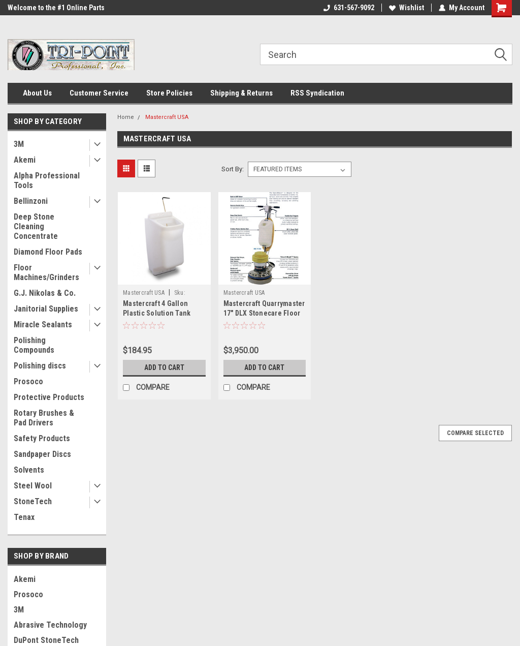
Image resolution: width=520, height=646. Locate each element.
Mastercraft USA (166, 117)
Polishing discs (40, 366)
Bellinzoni (31, 201)
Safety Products (42, 438)
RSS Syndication (317, 93)
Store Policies (169, 93)
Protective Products (49, 397)
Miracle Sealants (43, 324)
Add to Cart (164, 367)
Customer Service (99, 93)
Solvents (29, 470)
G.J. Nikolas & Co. (45, 293)
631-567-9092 (348, 8)
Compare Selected (475, 433)
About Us (37, 93)
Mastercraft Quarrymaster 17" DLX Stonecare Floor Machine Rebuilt (264, 313)
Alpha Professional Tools (47, 180)
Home (125, 117)
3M (19, 144)
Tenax (24, 517)
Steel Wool (33, 485)
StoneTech (33, 501)
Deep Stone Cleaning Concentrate (36, 226)
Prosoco (28, 381)
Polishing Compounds (34, 345)
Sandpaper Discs (42, 454)
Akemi (25, 160)
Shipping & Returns (241, 93)
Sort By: (232, 169)
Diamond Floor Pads (48, 252)
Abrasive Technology (50, 625)
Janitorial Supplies (46, 309)
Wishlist (406, 8)
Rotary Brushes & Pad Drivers (44, 417)
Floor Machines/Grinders (46, 272)
